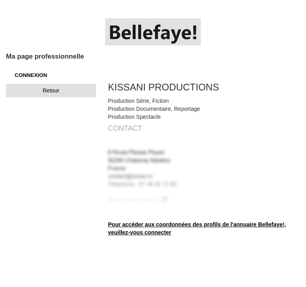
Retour (51, 90)
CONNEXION (31, 75)
